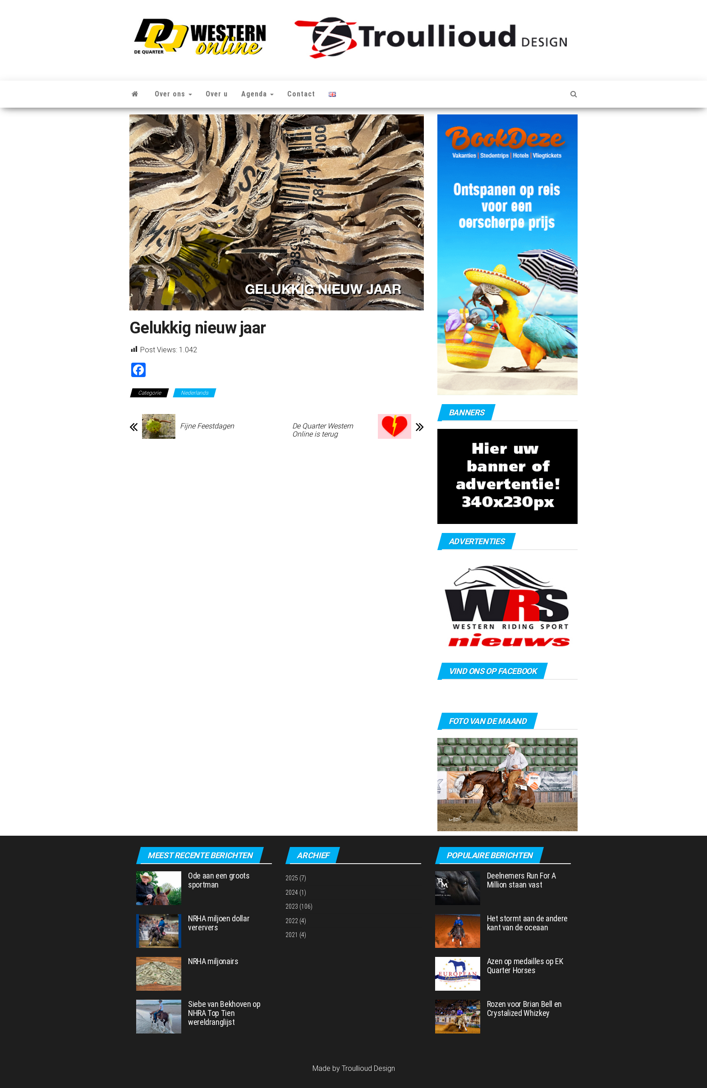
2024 (291, 892)
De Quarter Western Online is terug (322, 430)
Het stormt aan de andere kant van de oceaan (527, 923)
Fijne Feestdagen (207, 426)
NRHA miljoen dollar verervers (218, 923)
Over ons (173, 94)
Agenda (257, 94)
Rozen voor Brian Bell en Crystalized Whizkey (524, 1008)
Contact (301, 94)
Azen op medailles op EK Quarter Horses (525, 965)
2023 (291, 906)
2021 (291, 934)
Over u (217, 94)
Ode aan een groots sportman (219, 880)
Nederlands (194, 393)
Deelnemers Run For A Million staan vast (521, 880)
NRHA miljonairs (213, 961)
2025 (291, 878)
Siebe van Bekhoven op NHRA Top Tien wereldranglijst (224, 1013)
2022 (291, 920)
